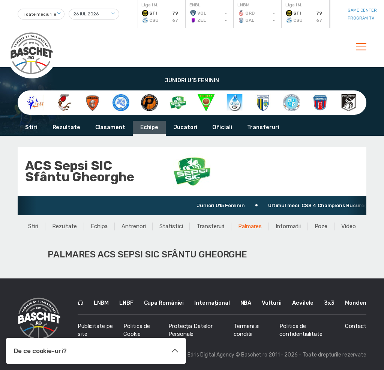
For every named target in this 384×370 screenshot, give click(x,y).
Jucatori (185, 127)
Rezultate (66, 127)
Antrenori (134, 226)
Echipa (99, 226)
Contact (355, 326)
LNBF (126, 302)
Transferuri (263, 127)
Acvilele (303, 302)
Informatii (288, 226)
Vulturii (272, 302)
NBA (246, 302)
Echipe (149, 127)
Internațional (212, 302)
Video (348, 226)
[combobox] (41, 14)
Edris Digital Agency (211, 355)
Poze (321, 226)
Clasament (110, 127)
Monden (355, 302)
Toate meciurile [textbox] (40, 14)
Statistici (171, 226)
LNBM (101, 302)
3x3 (329, 302)
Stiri (31, 127)
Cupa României (164, 302)
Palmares (249, 226)
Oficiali (222, 127)
